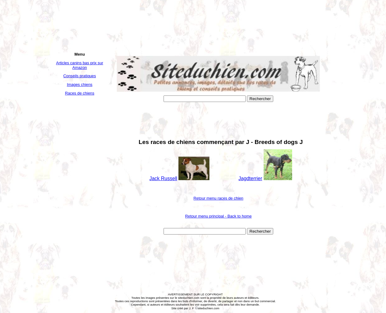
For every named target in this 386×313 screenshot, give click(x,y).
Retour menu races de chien (218, 198)
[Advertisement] (79, 192)
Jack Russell (163, 178)
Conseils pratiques (79, 76)
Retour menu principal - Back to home (218, 216)
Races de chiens (79, 93)
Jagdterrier (250, 178)
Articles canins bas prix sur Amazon (79, 65)
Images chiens (80, 84)
